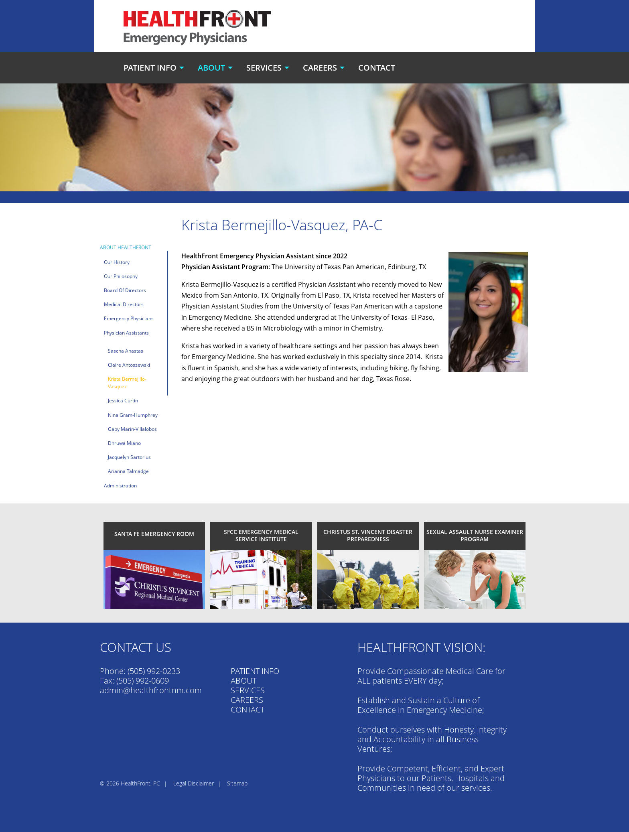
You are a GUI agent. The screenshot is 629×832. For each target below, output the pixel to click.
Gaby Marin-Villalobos (132, 429)
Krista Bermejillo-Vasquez (127, 382)
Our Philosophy (121, 276)
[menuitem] (155, 67)
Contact (376, 67)
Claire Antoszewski (129, 364)
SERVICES (248, 690)
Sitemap (237, 783)
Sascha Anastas (125, 350)
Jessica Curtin (123, 400)
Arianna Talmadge (128, 471)
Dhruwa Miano (124, 443)
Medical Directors (124, 304)
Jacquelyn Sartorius (129, 457)
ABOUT (243, 680)
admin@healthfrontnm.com (151, 690)
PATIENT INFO (255, 671)
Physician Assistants (126, 332)
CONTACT (247, 709)
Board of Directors (125, 290)
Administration (120, 485)
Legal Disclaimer (193, 783)
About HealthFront (125, 247)
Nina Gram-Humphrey (133, 415)
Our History (117, 262)
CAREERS (247, 699)
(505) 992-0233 (154, 671)
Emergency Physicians (129, 318)
